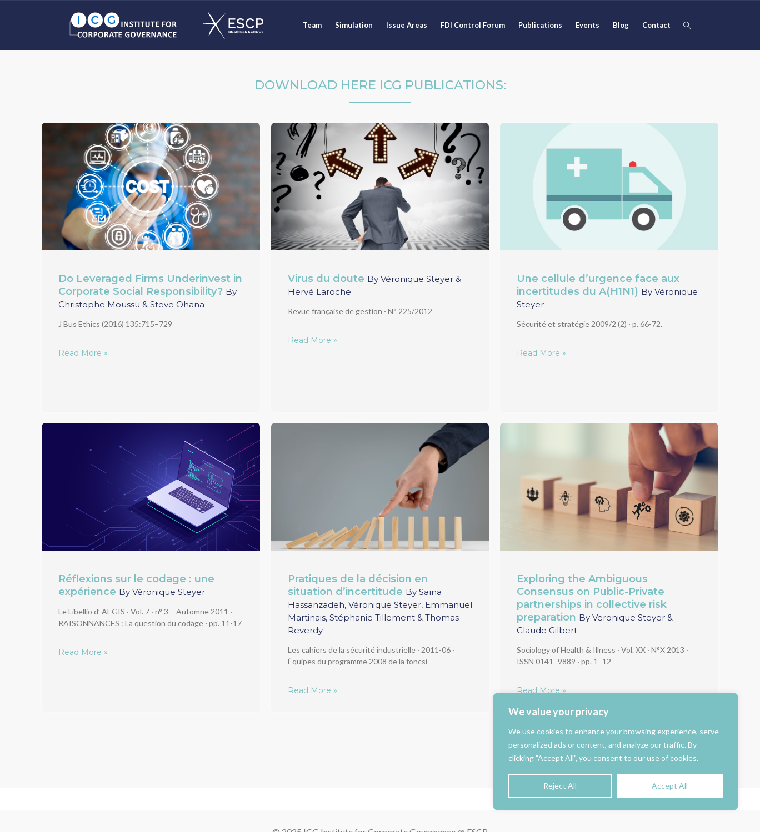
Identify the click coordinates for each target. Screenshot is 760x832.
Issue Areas (406, 25)
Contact (656, 25)
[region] (615, 751)
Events (587, 25)
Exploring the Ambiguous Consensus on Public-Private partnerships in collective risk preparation (595, 604)
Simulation (354, 25)
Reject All (560, 785)
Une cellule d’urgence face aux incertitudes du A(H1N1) (607, 291)
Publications (540, 25)
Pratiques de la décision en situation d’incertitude (380, 604)
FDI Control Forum (473, 25)
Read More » (83, 353)
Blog (621, 25)
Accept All (670, 785)
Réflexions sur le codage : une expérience (136, 585)
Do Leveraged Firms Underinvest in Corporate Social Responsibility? (150, 291)
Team (312, 25)
